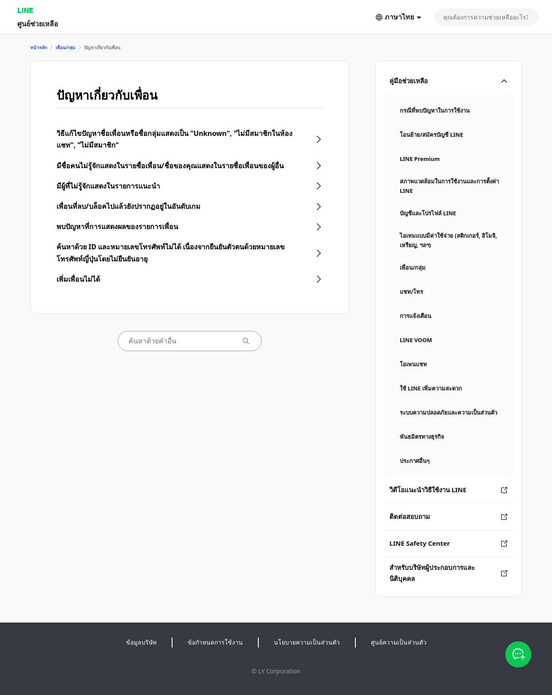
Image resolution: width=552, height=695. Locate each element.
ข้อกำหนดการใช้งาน (215, 642)
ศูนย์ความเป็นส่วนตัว (399, 642)
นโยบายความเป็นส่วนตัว (307, 642)
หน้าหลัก (38, 47)
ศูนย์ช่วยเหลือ (37, 23)
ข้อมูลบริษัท (141, 642)
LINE (25, 10)
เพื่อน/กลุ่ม (65, 47)
